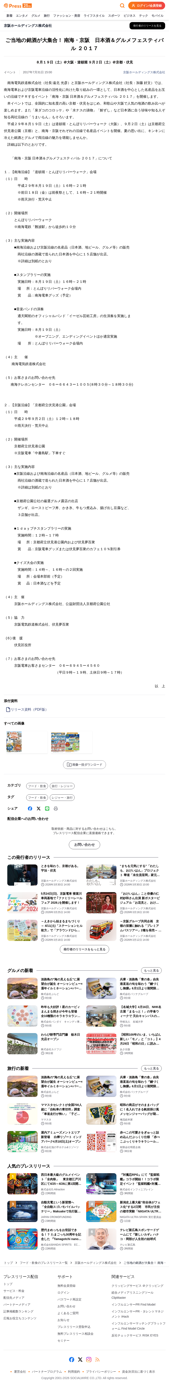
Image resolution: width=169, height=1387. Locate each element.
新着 (9, 16)
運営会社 (20, 1371)
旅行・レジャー (62, 786)
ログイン (63, 1292)
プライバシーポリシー (101, 1371)
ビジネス (130, 16)
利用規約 (74, 1371)
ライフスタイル (94, 16)
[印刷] (56, 808)
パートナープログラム (47, 1371)
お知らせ (63, 1320)
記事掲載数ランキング (18, 1311)
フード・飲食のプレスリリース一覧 (44, 1262)
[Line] (47, 808)
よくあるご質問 (67, 1313)
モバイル (157, 16)
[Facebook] (30, 808)
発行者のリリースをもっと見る (84, 949)
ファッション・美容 (66, 16)
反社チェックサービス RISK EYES (135, 1335)
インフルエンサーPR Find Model (133, 1304)
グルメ (35, 16)
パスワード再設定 (69, 1299)
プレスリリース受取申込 (74, 1327)
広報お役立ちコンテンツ (19, 1318)
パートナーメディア (16, 1304)
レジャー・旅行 (62, 797)
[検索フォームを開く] (122, 5)
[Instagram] (88, 1359)
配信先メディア (13, 1297)
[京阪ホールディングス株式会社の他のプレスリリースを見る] (147, 25)
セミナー (63, 1340)
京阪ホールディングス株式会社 (144, 72)
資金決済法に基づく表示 (138, 1371)
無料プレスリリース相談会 (75, 1333)
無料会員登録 (66, 1285)
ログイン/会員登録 (147, 5)
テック (143, 16)
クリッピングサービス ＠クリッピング (137, 1285)
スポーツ (114, 16)
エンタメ (22, 16)
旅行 (47, 16)
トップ (8, 1262)
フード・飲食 (37, 786)
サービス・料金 (13, 1291)
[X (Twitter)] (38, 808)
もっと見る (151, 970)
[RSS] (97, 1359)
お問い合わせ (84, 844)
